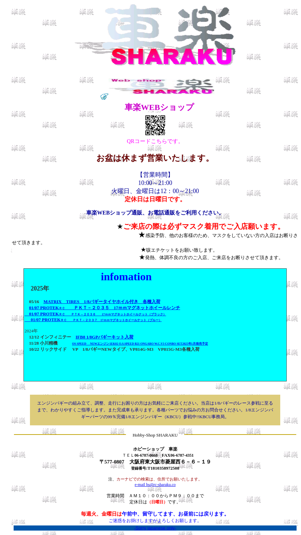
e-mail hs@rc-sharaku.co (155, 484)
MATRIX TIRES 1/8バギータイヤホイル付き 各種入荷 (102, 301)
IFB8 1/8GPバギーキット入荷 (104, 337)
